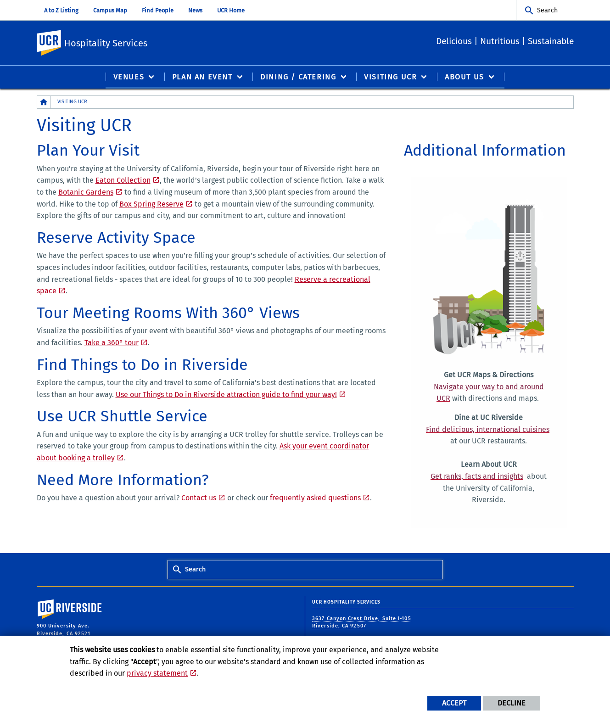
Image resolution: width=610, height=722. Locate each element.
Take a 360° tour (111, 343)
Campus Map (110, 10)
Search (547, 10)
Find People (157, 10)
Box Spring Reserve (151, 204)
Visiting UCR (390, 77)
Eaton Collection (123, 180)
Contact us (198, 498)
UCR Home (231, 10)
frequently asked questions (315, 498)
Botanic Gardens (85, 192)
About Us (464, 77)
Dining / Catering (298, 77)
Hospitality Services (165, 41)
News (195, 10)
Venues (129, 77)
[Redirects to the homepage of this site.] (44, 102)
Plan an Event (202, 77)
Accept (454, 703)
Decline (512, 703)
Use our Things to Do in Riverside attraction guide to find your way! (226, 395)
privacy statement (157, 673)
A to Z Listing (61, 10)
